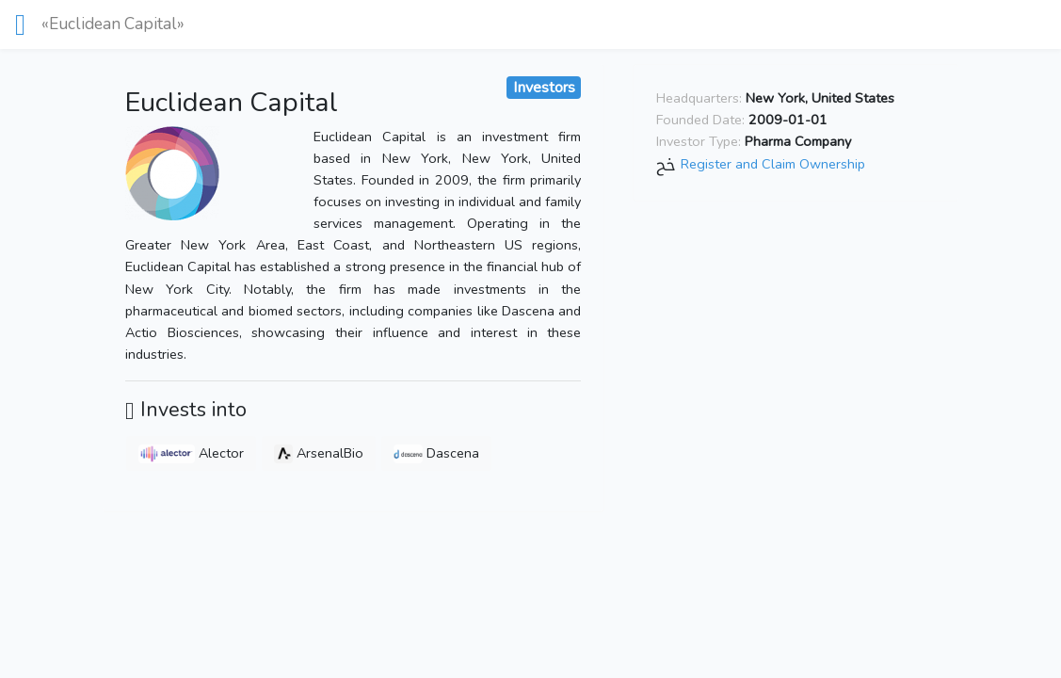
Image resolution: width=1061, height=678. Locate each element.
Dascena (436, 453)
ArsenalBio (318, 453)
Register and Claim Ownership (773, 163)
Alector (191, 453)
